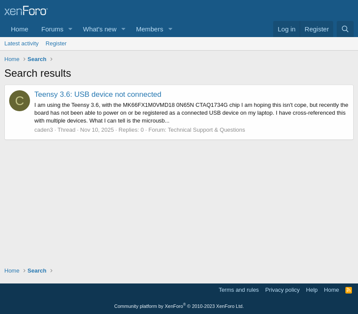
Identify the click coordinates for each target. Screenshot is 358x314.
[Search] (345, 29)
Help (312, 290)
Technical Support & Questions (206, 129)
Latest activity (21, 43)
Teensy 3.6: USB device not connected (97, 94)
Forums (52, 29)
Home (19, 29)
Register (56, 43)
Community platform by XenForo (179, 306)
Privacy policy (282, 290)
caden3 (43, 129)
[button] (70, 29)
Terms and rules (239, 290)
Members (150, 29)
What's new (100, 29)
